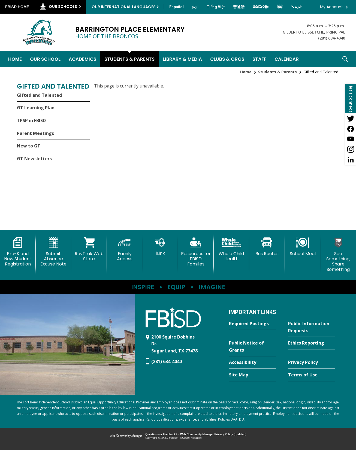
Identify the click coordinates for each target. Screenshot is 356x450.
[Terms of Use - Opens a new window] (311, 375)
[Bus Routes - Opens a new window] (267, 246)
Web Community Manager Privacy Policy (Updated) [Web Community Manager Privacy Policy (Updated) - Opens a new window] (213, 434)
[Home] (15, 59)
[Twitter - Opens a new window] (350, 118)
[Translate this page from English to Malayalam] (260, 6)
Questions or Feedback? (161, 434)
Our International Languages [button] (124, 7)
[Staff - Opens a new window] (259, 59)
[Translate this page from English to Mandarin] (238, 7)
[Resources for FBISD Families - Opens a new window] (196, 252)
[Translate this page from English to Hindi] (279, 7)
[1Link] (160, 246)
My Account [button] (331, 7)
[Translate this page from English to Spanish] (176, 7)
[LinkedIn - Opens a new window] (350, 160)
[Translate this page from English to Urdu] (195, 6)
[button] (345, 59)
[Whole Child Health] (231, 249)
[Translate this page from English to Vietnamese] (216, 7)
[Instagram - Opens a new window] (350, 149)
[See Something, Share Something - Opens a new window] (338, 254)
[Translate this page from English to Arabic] (296, 6)
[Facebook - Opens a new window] (350, 129)
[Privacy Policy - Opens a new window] (311, 362)
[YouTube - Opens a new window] (350, 139)
